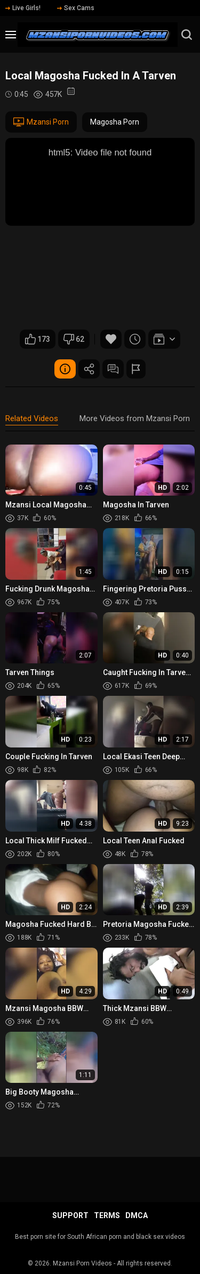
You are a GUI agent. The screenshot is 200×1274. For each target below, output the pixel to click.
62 (73, 339)
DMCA (136, 1215)
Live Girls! (23, 8)
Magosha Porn (114, 122)
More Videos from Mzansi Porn (134, 418)
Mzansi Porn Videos (82, 1263)
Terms (107, 1215)
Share (89, 369)
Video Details (65, 369)
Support (70, 1215)
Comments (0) (113, 369)
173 (37, 339)
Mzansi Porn (41, 122)
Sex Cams (75, 8)
